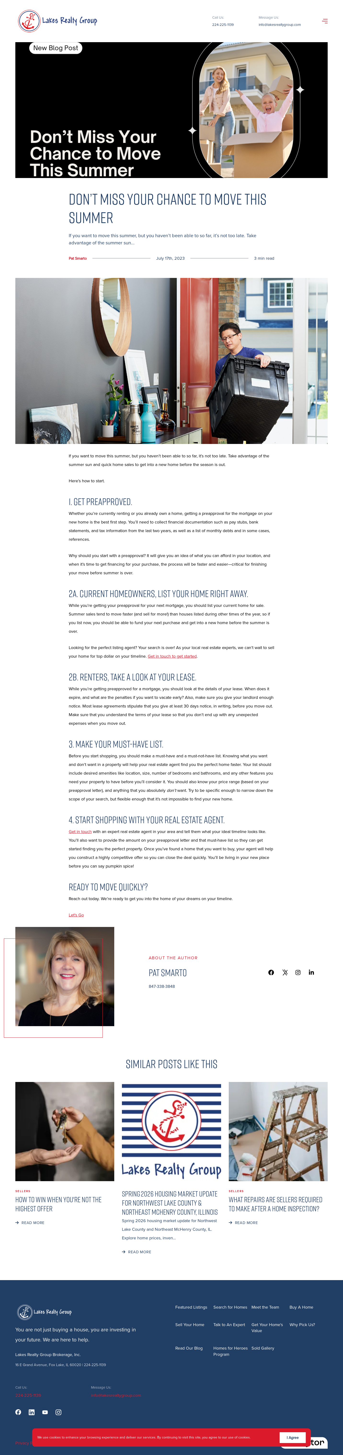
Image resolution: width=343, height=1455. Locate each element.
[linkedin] (31, 1412)
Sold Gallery (263, 1348)
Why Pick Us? (302, 1325)
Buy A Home (302, 1307)
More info (259, 1437)
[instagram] (58, 1412)
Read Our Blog (189, 1348)
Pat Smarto (78, 258)
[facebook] (18, 1412)
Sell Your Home (190, 1325)
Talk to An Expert (229, 1325)
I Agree (292, 1437)
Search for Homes (230, 1307)
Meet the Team (266, 1307)
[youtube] (45, 1412)
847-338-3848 (162, 986)
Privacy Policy (28, 1443)
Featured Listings (191, 1307)
